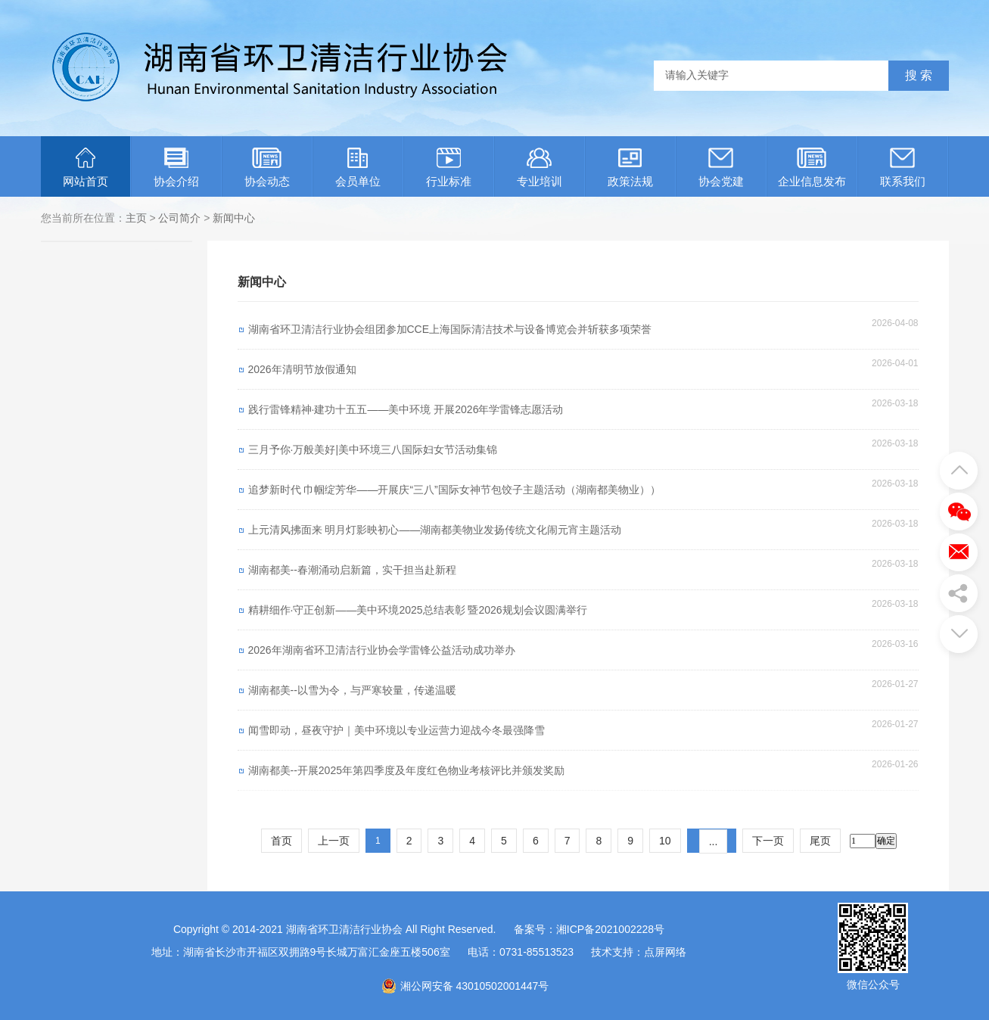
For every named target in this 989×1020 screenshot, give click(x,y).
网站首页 (85, 168)
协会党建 (721, 168)
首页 (281, 841)
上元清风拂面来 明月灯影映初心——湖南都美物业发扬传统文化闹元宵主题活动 (435, 530)
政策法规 (630, 168)
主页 (136, 218)
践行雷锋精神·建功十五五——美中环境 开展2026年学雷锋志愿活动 (406, 409)
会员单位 (358, 168)
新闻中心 (234, 218)
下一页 (768, 841)
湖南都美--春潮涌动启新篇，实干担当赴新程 (352, 570)
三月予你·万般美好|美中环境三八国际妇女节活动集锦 (373, 449)
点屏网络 (665, 952)
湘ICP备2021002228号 (610, 929)
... (713, 841)
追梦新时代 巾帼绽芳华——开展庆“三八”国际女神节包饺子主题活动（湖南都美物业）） (454, 490)
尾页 (820, 841)
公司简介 (179, 218)
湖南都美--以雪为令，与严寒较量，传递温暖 (352, 690)
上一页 (334, 841)
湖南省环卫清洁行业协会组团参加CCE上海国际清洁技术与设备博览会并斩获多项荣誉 (450, 329)
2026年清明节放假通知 (302, 369)
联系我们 (902, 168)
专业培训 (539, 168)
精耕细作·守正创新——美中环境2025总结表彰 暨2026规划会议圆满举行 (417, 610)
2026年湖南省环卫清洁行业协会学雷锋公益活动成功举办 (381, 650)
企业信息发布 (812, 168)
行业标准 (448, 168)
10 (665, 841)
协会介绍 (176, 168)
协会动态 (267, 168)
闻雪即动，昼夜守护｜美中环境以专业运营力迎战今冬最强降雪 (396, 730)
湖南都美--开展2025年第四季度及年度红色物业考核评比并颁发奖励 (406, 770)
